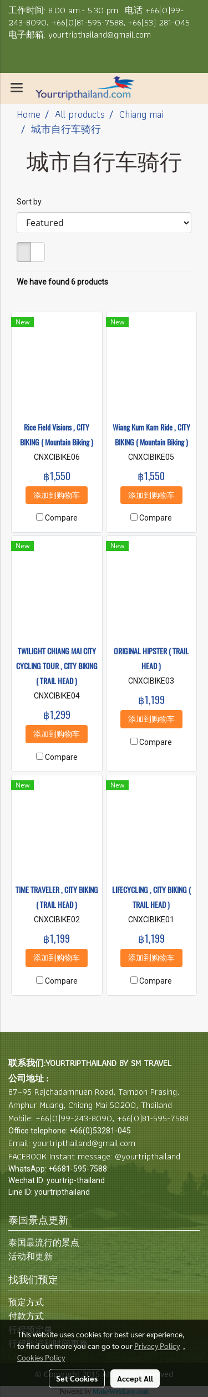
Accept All (135, 1378)
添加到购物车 (56, 495)
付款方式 (26, 1316)
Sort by (32, 201)
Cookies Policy (41, 1357)
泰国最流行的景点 (43, 1242)
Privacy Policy (157, 1346)
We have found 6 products (62, 281)
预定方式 (26, 1302)
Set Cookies (77, 1378)
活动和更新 (30, 1256)
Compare (61, 517)
